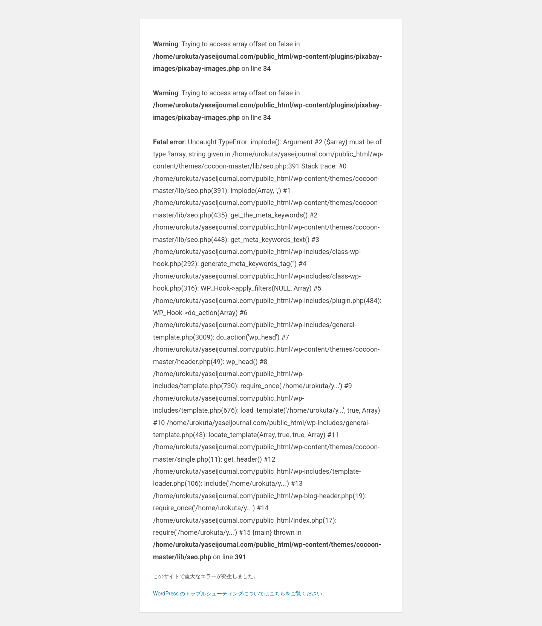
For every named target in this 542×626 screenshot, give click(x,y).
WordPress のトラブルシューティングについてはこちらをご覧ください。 (240, 594)
